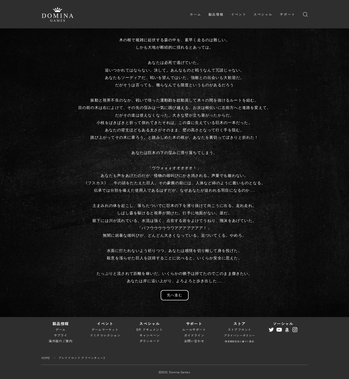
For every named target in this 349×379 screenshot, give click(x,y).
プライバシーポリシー (239, 335)
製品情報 (216, 14)
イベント (238, 14)
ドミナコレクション (105, 335)
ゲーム (61, 329)
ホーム (195, 14)
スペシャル (263, 14)
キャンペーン (149, 335)
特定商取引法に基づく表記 (239, 341)
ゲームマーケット (105, 329)
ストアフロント (239, 329)
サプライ (60, 335)
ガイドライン (194, 335)
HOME (45, 358)
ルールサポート (194, 329)
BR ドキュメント (149, 329)
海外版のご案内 (60, 341)
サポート (287, 14)
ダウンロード (149, 341)
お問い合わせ (194, 341)
